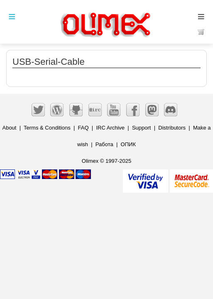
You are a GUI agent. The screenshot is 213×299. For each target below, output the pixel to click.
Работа (104, 144)
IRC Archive (110, 128)
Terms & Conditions (47, 128)
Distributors (172, 128)
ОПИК (128, 144)
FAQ (83, 128)
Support (141, 128)
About (9, 128)
